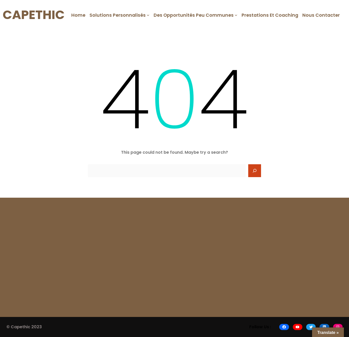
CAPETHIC (34, 14)
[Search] (254, 170)
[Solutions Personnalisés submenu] (148, 15)
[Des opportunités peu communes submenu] (236, 15)
